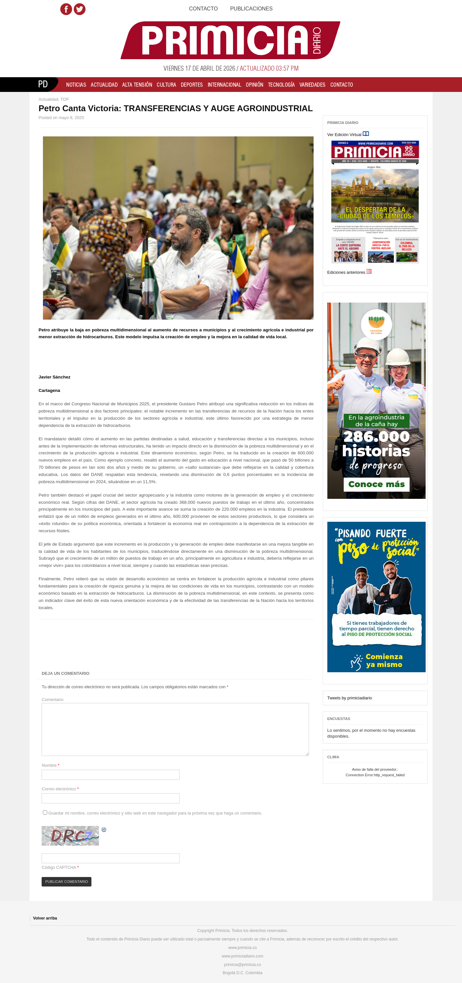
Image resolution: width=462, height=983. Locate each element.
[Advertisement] (153, 645)
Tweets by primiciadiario (349, 697)
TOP (64, 99)
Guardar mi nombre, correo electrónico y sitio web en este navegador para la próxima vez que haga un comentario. (155, 813)
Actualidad (104, 84)
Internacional (224, 84)
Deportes (192, 84)
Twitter (80, 9)
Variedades (312, 84)
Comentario (52, 699)
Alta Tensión (137, 84)
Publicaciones (251, 8)
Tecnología (281, 84)
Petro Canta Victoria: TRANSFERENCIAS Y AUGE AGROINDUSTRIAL (176, 108)
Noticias (76, 84)
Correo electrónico (60, 788)
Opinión (254, 84)
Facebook (66, 9)
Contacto (203, 8)
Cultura (166, 84)
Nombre (50, 765)
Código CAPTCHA (59, 867)
